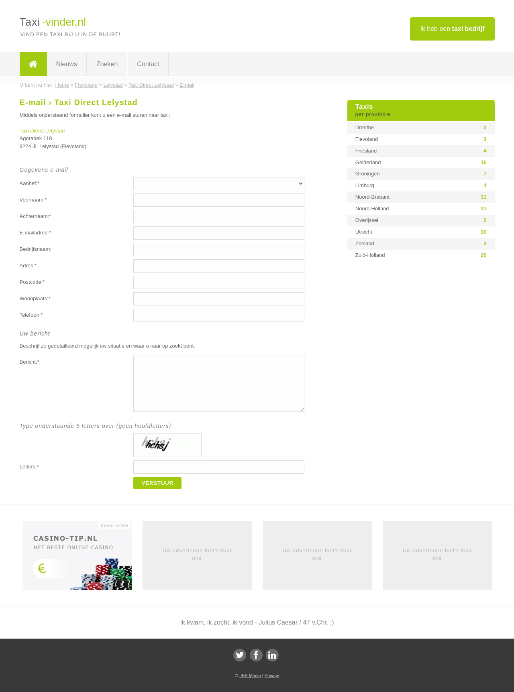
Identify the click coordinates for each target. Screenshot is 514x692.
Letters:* (29, 467)
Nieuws (66, 64)
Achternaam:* (35, 216)
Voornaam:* (33, 200)
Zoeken (107, 64)
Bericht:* (29, 362)
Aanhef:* (30, 183)
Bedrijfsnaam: (35, 249)
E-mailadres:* (35, 233)
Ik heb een (452, 28)
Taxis (421, 110)
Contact (148, 64)
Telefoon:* (31, 315)
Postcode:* (32, 282)
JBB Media (250, 675)
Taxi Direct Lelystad (42, 131)
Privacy (272, 675)
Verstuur (158, 483)
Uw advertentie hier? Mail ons (197, 554)
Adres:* (28, 266)
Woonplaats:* (35, 298)
